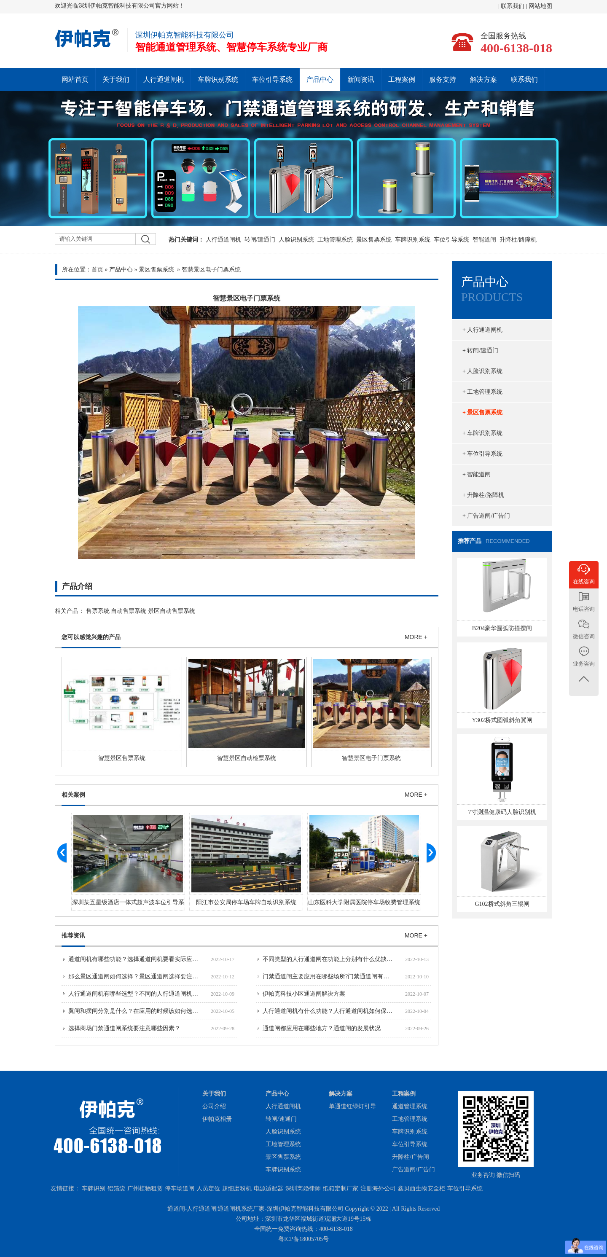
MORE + (416, 637)
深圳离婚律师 (303, 1188)
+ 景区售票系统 (482, 412)
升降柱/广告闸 (410, 1157)
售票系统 (98, 611)
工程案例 (401, 79)
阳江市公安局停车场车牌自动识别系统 (246, 902)
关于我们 (115, 79)
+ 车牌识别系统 (482, 433)
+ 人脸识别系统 (482, 371)
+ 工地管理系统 (482, 392)
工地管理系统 (335, 239)
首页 (97, 269)
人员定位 (208, 1188)
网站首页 (75, 79)
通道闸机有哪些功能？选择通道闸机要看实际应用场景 (139, 959)
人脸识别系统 (296, 239)
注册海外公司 (378, 1188)
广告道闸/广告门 (413, 1169)
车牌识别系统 (218, 79)
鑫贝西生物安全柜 (421, 1188)
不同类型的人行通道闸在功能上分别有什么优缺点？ (330, 959)
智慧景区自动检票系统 (246, 758)
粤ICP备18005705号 (303, 1239)
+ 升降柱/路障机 (483, 495)
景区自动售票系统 (171, 611)
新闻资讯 (360, 79)
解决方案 (483, 79)
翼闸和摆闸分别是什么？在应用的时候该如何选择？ (136, 1011)
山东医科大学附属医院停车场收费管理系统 (364, 902)
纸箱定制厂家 (340, 1188)
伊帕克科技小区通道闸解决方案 (304, 994)
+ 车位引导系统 (482, 454)
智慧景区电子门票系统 (371, 758)
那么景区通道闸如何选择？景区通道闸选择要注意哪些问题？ (148, 976)
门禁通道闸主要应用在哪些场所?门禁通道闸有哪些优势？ (338, 976)
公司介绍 (214, 1106)
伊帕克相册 (217, 1119)
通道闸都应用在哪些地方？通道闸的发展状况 (322, 1028)
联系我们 (513, 6)
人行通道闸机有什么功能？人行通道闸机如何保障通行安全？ (342, 1011)
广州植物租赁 (145, 1188)
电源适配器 (268, 1188)
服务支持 (442, 79)
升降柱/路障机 (518, 239)
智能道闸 (484, 239)
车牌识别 (93, 1188)
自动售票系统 (128, 611)
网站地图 (540, 6)
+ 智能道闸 (476, 474)
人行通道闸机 (163, 79)
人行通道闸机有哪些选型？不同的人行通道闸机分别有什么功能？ (153, 994)
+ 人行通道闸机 (482, 330)
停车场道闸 (179, 1188)
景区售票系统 (374, 239)
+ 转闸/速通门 (480, 350)
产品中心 (319, 79)
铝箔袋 (116, 1188)
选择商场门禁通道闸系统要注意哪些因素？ (124, 1028)
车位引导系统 (272, 79)
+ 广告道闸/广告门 (486, 516)
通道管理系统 (409, 1106)
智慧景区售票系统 (121, 758)
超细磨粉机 (237, 1188)
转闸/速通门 (260, 239)
